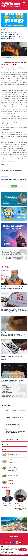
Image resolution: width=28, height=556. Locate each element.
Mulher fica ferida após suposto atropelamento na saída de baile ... (13, 425)
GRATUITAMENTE (14, 62)
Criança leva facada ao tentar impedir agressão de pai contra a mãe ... (14, 438)
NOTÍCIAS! (4, 64)
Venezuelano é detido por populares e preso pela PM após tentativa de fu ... (16, 432)
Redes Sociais (14, 536)
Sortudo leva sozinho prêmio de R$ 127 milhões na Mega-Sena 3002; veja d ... (14, 418)
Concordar (23, 549)
